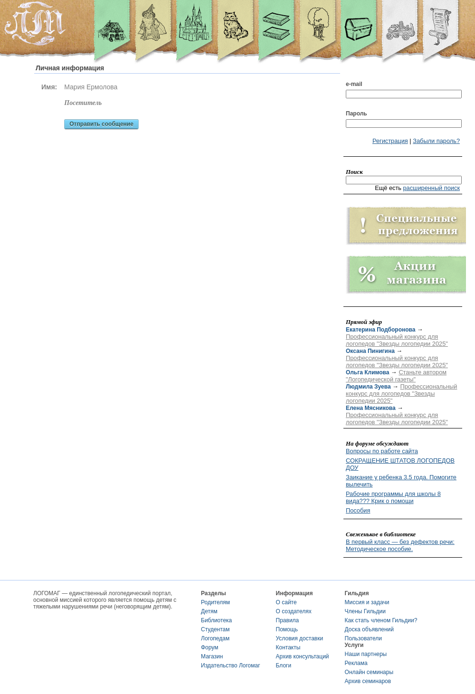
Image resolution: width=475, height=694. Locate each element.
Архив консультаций (302, 656)
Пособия (358, 510)
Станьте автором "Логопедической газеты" (396, 376)
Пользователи (363, 638)
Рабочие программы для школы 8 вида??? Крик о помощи (393, 497)
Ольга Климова (367, 372)
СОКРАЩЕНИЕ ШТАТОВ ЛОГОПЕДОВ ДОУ (400, 464)
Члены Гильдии (365, 611)
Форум (209, 647)
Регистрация (390, 140)
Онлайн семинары (369, 672)
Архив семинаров (368, 681)
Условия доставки (299, 638)
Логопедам (215, 638)
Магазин (212, 656)
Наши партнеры (366, 654)
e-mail (354, 84)
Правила (287, 620)
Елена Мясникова (371, 408)
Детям (209, 611)
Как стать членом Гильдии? (381, 620)
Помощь (287, 629)
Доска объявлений (369, 629)
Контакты (288, 647)
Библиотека (216, 620)
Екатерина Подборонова (380, 329)
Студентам (215, 629)
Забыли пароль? (436, 140)
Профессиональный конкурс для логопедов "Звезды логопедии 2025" (397, 340)
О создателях (294, 611)
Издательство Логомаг (230, 665)
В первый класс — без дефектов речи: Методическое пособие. (400, 545)
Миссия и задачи (367, 602)
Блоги (284, 665)
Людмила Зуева (368, 386)
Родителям (215, 602)
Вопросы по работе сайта (382, 451)
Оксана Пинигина (370, 351)
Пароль (356, 113)
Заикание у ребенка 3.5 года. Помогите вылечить (401, 481)
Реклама (356, 663)
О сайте (286, 602)
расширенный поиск (431, 187)
